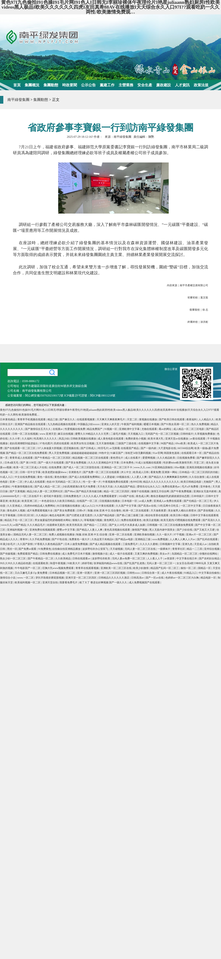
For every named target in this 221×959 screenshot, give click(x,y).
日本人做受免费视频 (77, 544)
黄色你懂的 (61, 477)
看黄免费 (155, 472)
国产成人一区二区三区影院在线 (81, 467)
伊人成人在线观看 (35, 481)
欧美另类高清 (75, 525)
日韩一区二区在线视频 (25, 433)
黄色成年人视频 (16, 510)
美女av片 (165, 553)
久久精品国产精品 (125, 486)
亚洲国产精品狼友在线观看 (30, 424)
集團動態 (50, 85)
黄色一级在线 (45, 477)
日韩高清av (138, 577)
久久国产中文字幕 (126, 505)
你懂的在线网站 (208, 553)
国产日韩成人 (89, 448)
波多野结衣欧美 (101, 558)
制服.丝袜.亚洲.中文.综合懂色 (105, 510)
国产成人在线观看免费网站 (85, 477)
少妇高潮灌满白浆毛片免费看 (79, 486)
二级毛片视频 (118, 433)
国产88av (70, 491)
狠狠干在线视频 (140, 491)
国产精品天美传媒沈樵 (89, 491)
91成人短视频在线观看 (149, 462)
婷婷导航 (87, 563)
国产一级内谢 (149, 448)
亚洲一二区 (16, 481)
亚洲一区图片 (85, 573)
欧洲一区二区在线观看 (136, 510)
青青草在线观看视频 (87, 568)
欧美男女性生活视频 (83, 443)
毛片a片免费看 (190, 486)
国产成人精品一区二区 (47, 486)
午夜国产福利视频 (132, 424)
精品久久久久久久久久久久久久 (161, 481)
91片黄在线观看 (105, 505)
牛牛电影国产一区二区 (28, 568)
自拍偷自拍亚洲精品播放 (66, 549)
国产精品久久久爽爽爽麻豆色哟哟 (168, 477)
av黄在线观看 (198, 438)
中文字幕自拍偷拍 (209, 573)
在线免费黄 (55, 467)
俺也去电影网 (57, 515)
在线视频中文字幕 (149, 443)
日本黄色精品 (8, 419)
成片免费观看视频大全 (40, 510)
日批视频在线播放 (110, 501)
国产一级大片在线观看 (51, 462)
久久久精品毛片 (36, 525)
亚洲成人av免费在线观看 (168, 501)
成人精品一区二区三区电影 (189, 429)
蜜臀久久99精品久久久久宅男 (92, 433)
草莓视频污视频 (93, 520)
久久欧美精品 (63, 558)
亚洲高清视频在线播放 (200, 467)
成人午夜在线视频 (172, 573)
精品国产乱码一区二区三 (165, 568)
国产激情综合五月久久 (38, 429)
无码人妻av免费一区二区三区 (129, 558)
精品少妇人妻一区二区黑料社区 (45, 491)
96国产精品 (167, 443)
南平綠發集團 (18, 100)
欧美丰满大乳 (156, 438)
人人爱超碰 (108, 477)
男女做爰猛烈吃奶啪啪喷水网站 (53, 520)
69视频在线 (123, 477)
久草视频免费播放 (205, 433)
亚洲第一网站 (170, 472)
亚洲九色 (187, 544)
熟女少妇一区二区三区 (13, 558)
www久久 (6, 525)
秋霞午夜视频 (58, 563)
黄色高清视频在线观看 (117, 529)
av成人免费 (145, 501)
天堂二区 (132, 419)
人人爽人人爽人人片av (183, 539)
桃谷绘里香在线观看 (157, 515)
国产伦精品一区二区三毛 (198, 501)
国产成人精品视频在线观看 (105, 544)
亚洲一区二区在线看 (121, 534)
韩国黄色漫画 (172, 453)
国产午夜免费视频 (181, 491)
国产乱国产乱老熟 (134, 563)
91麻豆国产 (117, 453)
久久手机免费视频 (40, 539)
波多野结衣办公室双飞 (95, 549)
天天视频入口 (136, 433)
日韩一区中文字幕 (30, 472)
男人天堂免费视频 (59, 453)
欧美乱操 (15, 501)
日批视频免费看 (186, 457)
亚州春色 (205, 486)
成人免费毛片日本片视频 (76, 553)
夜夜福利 (191, 419)
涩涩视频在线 (71, 448)
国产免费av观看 (27, 549)
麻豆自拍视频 (66, 433)
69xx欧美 (181, 443)
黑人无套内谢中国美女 (162, 529)
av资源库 (169, 558)
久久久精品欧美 (166, 457)
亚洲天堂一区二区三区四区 (81, 577)
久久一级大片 (165, 534)
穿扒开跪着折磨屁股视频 (50, 577)
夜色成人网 (143, 496)
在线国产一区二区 (87, 501)
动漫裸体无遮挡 (56, 525)
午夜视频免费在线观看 (116, 481)
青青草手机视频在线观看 (31, 419)
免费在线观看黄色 (131, 520)
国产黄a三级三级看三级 (130, 515)
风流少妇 (64, 438)
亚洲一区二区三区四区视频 (110, 573)
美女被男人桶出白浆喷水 (182, 510)
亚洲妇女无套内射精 (205, 491)
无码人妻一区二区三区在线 (140, 549)
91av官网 (158, 453)
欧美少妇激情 (141, 568)
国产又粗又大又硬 (204, 529)
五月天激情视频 (105, 443)
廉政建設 (163, 85)
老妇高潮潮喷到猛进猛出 (24, 443)
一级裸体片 (164, 549)
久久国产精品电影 (104, 515)
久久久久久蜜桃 (149, 544)
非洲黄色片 (75, 472)
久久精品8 (42, 515)
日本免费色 (127, 462)
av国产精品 (19, 525)
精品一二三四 (195, 549)
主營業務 (126, 85)
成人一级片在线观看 (122, 553)
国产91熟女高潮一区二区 (175, 424)
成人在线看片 (133, 457)
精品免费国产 (95, 429)
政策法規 (201, 85)
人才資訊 (182, 85)
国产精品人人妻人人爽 (90, 529)
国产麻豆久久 (67, 419)
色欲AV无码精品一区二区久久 (64, 481)
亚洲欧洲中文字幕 (129, 429)
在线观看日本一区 (192, 453)
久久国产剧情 (25, 544)
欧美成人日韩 (141, 472)
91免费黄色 (44, 549)
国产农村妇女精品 (209, 558)
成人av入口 (88, 505)
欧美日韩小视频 (179, 515)
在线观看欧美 (41, 563)
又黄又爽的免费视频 (147, 553)
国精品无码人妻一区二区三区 (30, 534)
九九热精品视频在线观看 (62, 424)
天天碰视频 (117, 549)
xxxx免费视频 (160, 539)
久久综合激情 (197, 477)
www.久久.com (142, 467)
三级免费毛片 (130, 544)
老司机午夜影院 (53, 496)
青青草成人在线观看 (22, 457)
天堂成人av (201, 544)
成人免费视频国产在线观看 (145, 582)
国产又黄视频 (18, 491)
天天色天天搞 (105, 486)
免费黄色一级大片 (79, 539)
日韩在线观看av (81, 558)
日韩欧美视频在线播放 (83, 438)
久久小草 (15, 438)
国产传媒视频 (8, 553)
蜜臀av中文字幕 (66, 529)
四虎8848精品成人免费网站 (40, 505)
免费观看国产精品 (28, 553)
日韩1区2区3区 (26, 515)
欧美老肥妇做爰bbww (54, 472)
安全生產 (144, 85)
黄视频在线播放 (148, 419)
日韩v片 (82, 510)
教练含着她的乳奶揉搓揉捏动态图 (170, 496)
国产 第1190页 (28, 462)
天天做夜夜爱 (159, 510)
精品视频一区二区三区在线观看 (90, 457)
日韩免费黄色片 (72, 496)
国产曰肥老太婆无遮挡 (79, 515)
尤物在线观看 (149, 429)
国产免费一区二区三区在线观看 (101, 472)
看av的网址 (165, 429)
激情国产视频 (140, 529)
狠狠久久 (77, 520)
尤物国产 (208, 481)
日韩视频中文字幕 (170, 544)
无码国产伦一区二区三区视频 (162, 433)
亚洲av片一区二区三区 (199, 534)
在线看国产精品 (130, 448)
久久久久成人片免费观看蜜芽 (100, 496)
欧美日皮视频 (151, 520)
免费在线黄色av (171, 486)
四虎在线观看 (62, 443)
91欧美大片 (74, 563)
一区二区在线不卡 (32, 496)
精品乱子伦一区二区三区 (19, 520)
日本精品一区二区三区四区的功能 (199, 472)
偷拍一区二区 (189, 568)
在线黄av (58, 429)
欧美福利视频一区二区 (28, 582)
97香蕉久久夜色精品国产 (49, 544)
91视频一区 (111, 429)
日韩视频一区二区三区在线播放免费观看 (170, 525)
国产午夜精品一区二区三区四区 (53, 457)
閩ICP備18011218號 (102, 395)
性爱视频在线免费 (75, 429)
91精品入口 (191, 573)
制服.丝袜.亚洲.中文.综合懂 (92, 534)
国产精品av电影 (124, 539)
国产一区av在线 (155, 577)
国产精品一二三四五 (96, 525)
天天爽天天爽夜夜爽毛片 (111, 419)
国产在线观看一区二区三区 (20, 448)
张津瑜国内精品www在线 (108, 563)
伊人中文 (126, 472)
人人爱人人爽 (139, 477)
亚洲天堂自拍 (50, 582)
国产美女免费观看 (65, 510)
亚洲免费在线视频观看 (42, 529)
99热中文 (104, 453)
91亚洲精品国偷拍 (162, 467)
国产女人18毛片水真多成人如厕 (127, 525)
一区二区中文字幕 (191, 505)
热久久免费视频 (200, 424)
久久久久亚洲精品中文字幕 (104, 462)
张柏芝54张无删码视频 (138, 453)
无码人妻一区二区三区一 (161, 563)
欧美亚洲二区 (30, 501)
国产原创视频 (206, 510)
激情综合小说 (8, 577)
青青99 (24, 539)
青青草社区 (179, 549)
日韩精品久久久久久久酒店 (114, 577)
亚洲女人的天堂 (110, 424)
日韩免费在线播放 (50, 553)
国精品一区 (205, 568)
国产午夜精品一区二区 (41, 558)
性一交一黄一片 (92, 481)
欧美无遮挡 (167, 520)
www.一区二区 (25, 577)
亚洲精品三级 (143, 539)
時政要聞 (69, 85)
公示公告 (88, 85)
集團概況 (32, 85)
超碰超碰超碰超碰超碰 (84, 453)
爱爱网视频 (149, 457)
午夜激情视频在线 (22, 486)
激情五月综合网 (160, 491)
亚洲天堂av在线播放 (177, 438)
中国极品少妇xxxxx (89, 424)
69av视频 (180, 467)
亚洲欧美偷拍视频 (144, 534)
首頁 (17, 85)
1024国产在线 (127, 496)
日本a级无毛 (11, 462)
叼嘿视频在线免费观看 (188, 520)
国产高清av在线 (147, 505)
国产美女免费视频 (76, 462)
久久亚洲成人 (15, 505)
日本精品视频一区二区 (62, 573)
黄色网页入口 (112, 520)
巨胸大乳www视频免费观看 (58, 568)
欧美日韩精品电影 (191, 481)
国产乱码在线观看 (207, 539)
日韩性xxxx (134, 573)
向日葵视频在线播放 (69, 505)
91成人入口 (7, 477)
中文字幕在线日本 (187, 558)
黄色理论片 (117, 457)
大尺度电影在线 (167, 448)
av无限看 (114, 448)
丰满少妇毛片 (8, 544)
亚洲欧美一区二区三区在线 (116, 568)
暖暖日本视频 (152, 424)
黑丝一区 (12, 549)
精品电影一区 (209, 577)
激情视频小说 (100, 553)
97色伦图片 (46, 443)
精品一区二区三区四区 (117, 491)
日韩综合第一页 (151, 573)
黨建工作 (107, 85)
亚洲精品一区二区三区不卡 (117, 467)
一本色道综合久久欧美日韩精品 (57, 501)
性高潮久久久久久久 (46, 438)
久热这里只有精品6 (103, 539)
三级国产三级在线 (126, 443)
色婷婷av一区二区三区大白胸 (182, 577)
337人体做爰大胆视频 (49, 448)
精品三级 (53, 419)
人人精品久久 (207, 419)
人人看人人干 (155, 558)
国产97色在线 (60, 539)
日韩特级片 (186, 433)
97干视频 (179, 534)
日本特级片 (198, 496)
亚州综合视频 (212, 549)
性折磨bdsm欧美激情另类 (178, 462)
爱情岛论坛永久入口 (149, 486)
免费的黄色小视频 (136, 438)
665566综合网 (185, 448)
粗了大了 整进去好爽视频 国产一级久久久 (103, 582)
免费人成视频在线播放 (62, 534)
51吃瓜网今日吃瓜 (168, 505)
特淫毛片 (103, 448)
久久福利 (27, 438)
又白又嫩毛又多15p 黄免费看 (31, 573)
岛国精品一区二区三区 (185, 553)
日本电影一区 (130, 501)
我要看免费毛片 (68, 582)
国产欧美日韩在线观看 (172, 419)
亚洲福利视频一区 (17, 529)
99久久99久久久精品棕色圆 (16, 563)
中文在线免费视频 (25, 477)
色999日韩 (136, 481)
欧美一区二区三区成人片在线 (30, 467)
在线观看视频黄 (86, 419)
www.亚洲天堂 (48, 433)
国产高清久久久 (211, 520)
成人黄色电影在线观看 (111, 438)
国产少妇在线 (185, 529)
